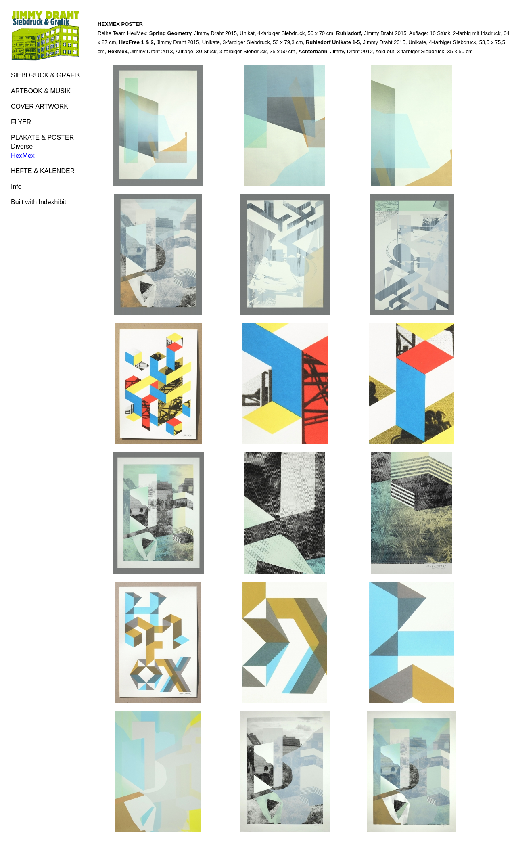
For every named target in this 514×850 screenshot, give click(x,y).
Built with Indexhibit (38, 202)
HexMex (23, 155)
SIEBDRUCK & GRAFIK (45, 75)
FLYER (21, 122)
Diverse (22, 146)
